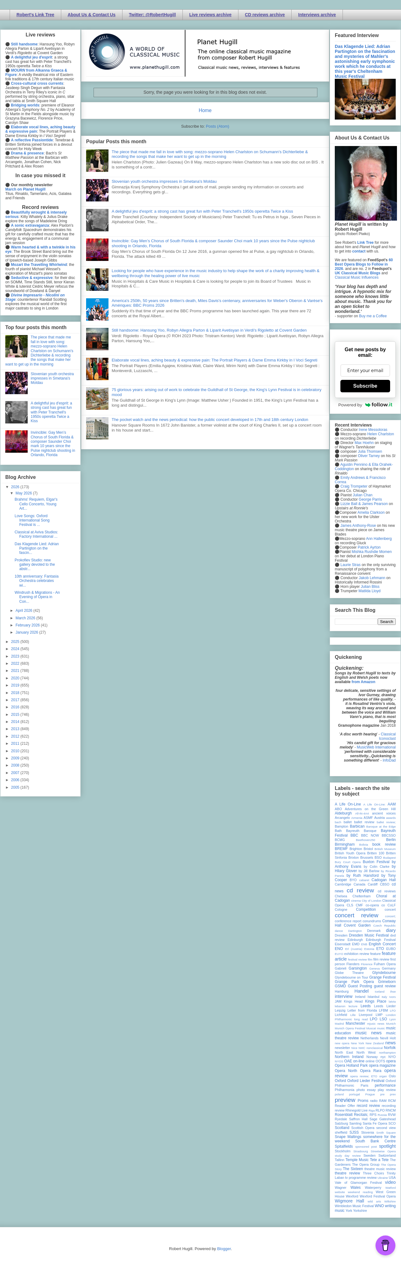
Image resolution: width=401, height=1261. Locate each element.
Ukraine (383, 1177)
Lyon (392, 1019)
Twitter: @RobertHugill (152, 14)
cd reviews (387, 891)
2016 (16, 707)
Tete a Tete (379, 1160)
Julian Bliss (370, 586)
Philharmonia (344, 1090)
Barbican (357, 826)
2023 (16, 656)
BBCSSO (389, 835)
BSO (378, 857)
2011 (16, 743)
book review (384, 844)
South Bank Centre (375, 1141)
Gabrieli (340, 968)
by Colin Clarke (376, 866)
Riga (372, 1110)
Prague (370, 1094)
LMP (379, 1015)
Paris (364, 1085)
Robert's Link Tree (35, 14)
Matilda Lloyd (369, 591)
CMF (359, 905)
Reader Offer (345, 1106)
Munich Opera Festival (350, 1028)
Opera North (346, 1071)
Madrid (339, 1023)
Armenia (356, 817)
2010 (16, 751)
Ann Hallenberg (379, 538)
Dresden (341, 935)
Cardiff (373, 884)
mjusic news (375, 1023)
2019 (16, 685)
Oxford (340, 1081)
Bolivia (363, 844)
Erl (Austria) (353, 949)
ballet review (364, 822)
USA (392, 1177)
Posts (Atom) (217, 126)
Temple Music (356, 1160)
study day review (348, 1155)
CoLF (392, 905)
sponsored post (366, 1146)
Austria (379, 817)
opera (391, 1061)
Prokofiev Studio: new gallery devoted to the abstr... (35, 564)
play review (387, 1090)
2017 (16, 700)
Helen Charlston (380, 434)
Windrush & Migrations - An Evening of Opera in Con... (37, 597)
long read (361, 1019)
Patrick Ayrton (369, 547)
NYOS (339, 1061)
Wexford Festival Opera (378, 1196)
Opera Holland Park (351, 1065)
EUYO (339, 954)
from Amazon (363, 682)
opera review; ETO (363, 1076)
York (349, 1210)
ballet (347, 822)
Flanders (353, 964)
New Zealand (375, 1043)
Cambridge (343, 884)
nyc (383, 1057)
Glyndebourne (384, 973)
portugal (354, 1094)
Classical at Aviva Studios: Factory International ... (36, 534)
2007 (16, 773)
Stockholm (342, 1151)
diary (391, 930)
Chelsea (341, 896)
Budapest (389, 857)
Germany (389, 968)
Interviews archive (317, 14)
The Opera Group (366, 1164)
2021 (16, 670)
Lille (353, 1015)
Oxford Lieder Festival (365, 1081)
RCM (392, 1101)
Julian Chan (362, 495)
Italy (384, 997)
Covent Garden (357, 925)
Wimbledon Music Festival (354, 1206)
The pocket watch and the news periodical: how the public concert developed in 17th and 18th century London (210, 419)
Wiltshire (390, 1201)
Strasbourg (360, 1151)
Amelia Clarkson (371, 512)
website (340, 1192)
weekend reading (360, 1192)
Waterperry (373, 1187)
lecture (352, 1006)
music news (368, 1032)
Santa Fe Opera (375, 1123)
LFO (393, 1010)
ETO (380, 949)
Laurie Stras (350, 565)
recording (389, 1106)
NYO (392, 1057)
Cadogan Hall (383, 880)
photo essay (366, 1090)
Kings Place (375, 1001)
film (370, 959)
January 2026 (27, 632)
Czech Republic (384, 925)
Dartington (355, 931)
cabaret (364, 880)
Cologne (341, 909)
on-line (358, 1061)
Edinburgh (355, 940)
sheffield (341, 1132)
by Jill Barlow (369, 871)
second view (386, 1128)
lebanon (340, 1006)
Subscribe (365, 386)
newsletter (342, 1048)
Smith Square (386, 1132)
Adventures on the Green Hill (370, 809)
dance (339, 931)
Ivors (392, 997)
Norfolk (390, 1048)
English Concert (382, 944)
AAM (392, 804)
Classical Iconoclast (387, 736)
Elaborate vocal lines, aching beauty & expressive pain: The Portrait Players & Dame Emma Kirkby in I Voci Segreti (214, 360)
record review (368, 1105)
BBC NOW (370, 835)
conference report (348, 921)
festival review (357, 959)
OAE (348, 1061)
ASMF (368, 817)
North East (344, 1052)
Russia (382, 1115)
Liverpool (365, 1015)
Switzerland (387, 1155)
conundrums (371, 921)
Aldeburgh (343, 813)
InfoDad (389, 760)
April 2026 (24, 610)
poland (339, 1094)
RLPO (380, 1110)
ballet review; (386, 822)
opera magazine (382, 1065)
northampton (387, 1052)
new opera (342, 1043)
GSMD (340, 986)
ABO (338, 809)
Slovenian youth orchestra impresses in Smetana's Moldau (164, 181)
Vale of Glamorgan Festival (358, 1182)
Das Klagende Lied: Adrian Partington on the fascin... (37, 548)
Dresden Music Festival (369, 935)
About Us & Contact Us (92, 14)
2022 (16, 663)
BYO (353, 880)
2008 (16, 765)
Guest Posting (360, 986)
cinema (356, 900)
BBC (354, 835)
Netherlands (369, 1038)
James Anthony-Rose (358, 525)
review (339, 1110)
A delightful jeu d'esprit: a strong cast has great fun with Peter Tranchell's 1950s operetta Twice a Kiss (202, 211)
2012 (16, 736)
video (390, 1182)
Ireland (360, 997)
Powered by (365, 404)
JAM (338, 1001)
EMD (356, 944)
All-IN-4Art (362, 813)
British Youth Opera (350, 853)
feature (375, 954)
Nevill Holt (388, 1038)
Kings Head (353, 1001)
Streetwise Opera (383, 1151)
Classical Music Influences (357, 277)
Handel (361, 991)
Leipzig (340, 1010)
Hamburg (341, 991)
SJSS (354, 1132)
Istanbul (373, 997)
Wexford (352, 1196)
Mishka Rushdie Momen (372, 552)
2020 (16, 678)
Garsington (358, 968)
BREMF (341, 849)
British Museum (385, 849)
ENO (339, 949)
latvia (392, 1001)
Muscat (371, 1028)
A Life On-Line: (374, 804)
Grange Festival (382, 977)
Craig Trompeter (353, 486)
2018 (16, 693)
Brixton (353, 857)
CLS (350, 905)
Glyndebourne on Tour (351, 977)
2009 (16, 758)
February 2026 (28, 625)
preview (345, 1100)
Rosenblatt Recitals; (351, 1114)
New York (357, 1043)
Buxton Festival (376, 862)
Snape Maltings (348, 1137)
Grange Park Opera (354, 982)
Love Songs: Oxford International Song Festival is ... (32, 520)
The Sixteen (353, 1169)
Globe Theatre (349, 973)
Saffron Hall (358, 1119)
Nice (354, 1048)
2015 (16, 714)
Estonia (369, 949)
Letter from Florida (362, 1010)
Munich (391, 1023)
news (390, 1042)
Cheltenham (362, 896)
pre (382, 1094)
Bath (338, 831)
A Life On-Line (348, 804)
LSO (383, 1019)
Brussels (366, 857)
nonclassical (374, 1048)
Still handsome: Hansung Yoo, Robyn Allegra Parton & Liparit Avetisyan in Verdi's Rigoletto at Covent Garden (209, 330)
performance (385, 1085)
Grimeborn (387, 982)
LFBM (383, 1010)
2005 (16, 787)
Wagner (340, 1187)
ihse (393, 991)
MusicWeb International (376, 747)
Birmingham (345, 844)
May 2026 (24, 493)
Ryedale (341, 1119)
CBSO (384, 884)
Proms (362, 1100)
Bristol (368, 849)
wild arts (374, 1201)
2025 (16, 642)
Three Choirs (373, 1173)
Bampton (341, 826)
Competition (366, 909)
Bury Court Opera (348, 862)
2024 (16, 649)
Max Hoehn (364, 443)
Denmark (374, 931)
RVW (392, 1115)
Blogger (224, 1248)
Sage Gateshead (383, 1119)
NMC (361, 1048)
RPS (373, 1115)
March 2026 (26, 618)
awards (391, 817)
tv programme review (360, 1177)
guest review (385, 986)
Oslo (392, 1076)
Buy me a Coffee (373, 316)
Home (205, 110)
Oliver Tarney (369, 456)
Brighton (355, 849)
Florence (366, 964)
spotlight (387, 1146)
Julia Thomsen (370, 451)
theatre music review (380, 1169)
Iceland (380, 991)
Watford (390, 1187)
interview (344, 996)
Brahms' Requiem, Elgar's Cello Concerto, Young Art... (36, 504)
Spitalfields (344, 1146)
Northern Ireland (349, 1057)
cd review (360, 890)
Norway (372, 1057)
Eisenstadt (342, 944)
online (370, 1061)
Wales (355, 1187)
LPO (373, 1019)
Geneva (374, 968)
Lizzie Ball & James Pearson (364, 504)
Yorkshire (360, 1210)
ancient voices (384, 813)
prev (393, 1094)
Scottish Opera (362, 1128)
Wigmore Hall (349, 1200)
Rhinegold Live (356, 1110)
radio (373, 1101)
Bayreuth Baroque (361, 831)
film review (381, 959)
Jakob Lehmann (372, 578)
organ (383, 1076)
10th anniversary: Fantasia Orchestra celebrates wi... (36, 581)
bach (338, 822)
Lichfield (341, 1015)
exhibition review (356, 954)
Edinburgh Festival (381, 940)
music (381, 1028)
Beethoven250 (365, 840)
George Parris (370, 499)
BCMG (340, 840)
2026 (16, 487)
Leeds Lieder (385, 1006)
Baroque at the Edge (381, 826)
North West (366, 1052)
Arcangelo (342, 817)
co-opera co (375, 905)
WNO (379, 1206)
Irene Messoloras (373, 429)
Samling (355, 1123)
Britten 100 (375, 853)
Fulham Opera (385, 964)
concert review (356, 915)
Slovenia (367, 1132)
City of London (371, 900)
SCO (392, 1123)
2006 (16, 780)
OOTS (380, 1061)
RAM (382, 1101)
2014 (16, 722)
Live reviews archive (210, 14)
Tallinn (339, 1160)
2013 (16, 729)
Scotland (342, 1128)
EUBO (391, 949)
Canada (359, 884)
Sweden (369, 1155)
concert (390, 909)
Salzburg (341, 1123)
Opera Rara (370, 1071)
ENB (364, 944)
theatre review (347, 1173)
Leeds (366, 1006)
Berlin (391, 840)
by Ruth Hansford (363, 875)
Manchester (355, 1023)
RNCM (391, 1110)
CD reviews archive (265, 14)
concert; (390, 916)
